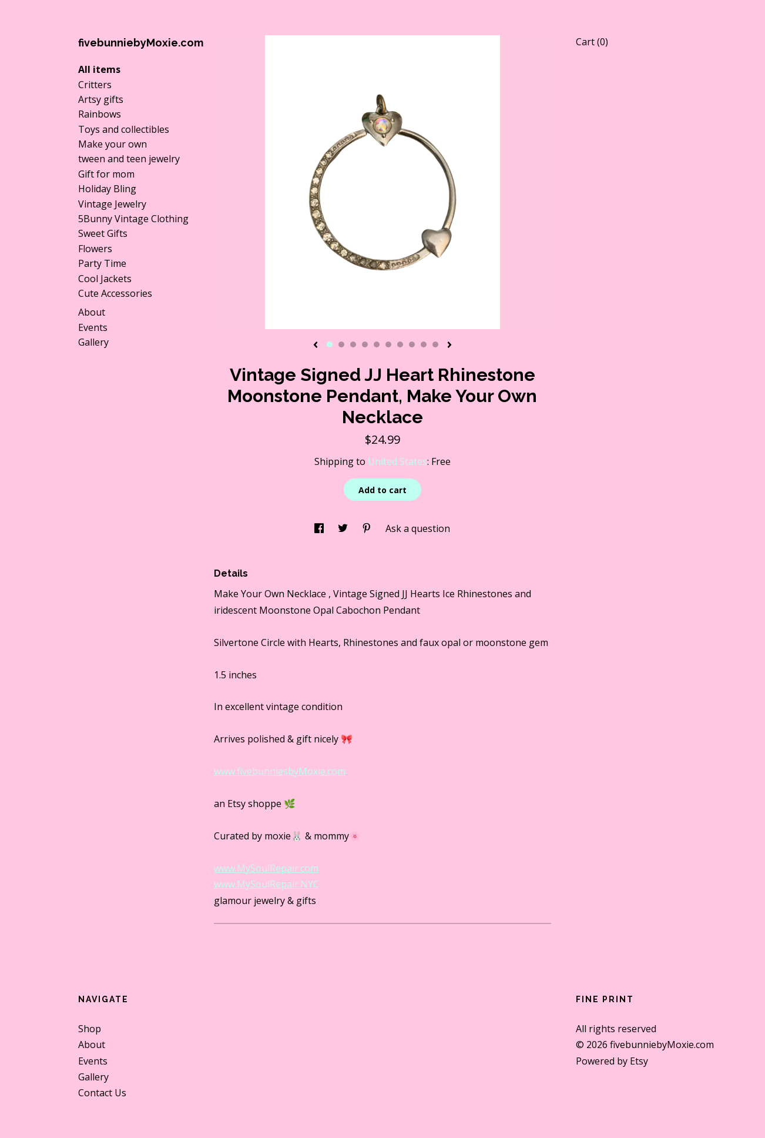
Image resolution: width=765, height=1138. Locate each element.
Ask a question (417, 528)
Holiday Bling (107, 188)
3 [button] (353, 344)
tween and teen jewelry (129, 158)
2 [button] (341, 344)
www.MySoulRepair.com (266, 868)
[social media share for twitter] (344, 528)
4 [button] (365, 344)
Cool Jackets (105, 278)
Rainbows (99, 114)
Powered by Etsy (612, 1061)
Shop (89, 1028)
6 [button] (388, 344)
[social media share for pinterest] (368, 528)
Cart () (592, 41)
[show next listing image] (449, 346)
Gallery (93, 342)
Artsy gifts (100, 99)
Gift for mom (106, 174)
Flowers (95, 248)
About (91, 312)
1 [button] (330, 344)
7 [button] (400, 344)
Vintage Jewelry (112, 204)
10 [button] (435, 344)
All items (99, 69)
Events (93, 327)
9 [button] (424, 344)
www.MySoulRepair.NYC (266, 884)
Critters (95, 84)
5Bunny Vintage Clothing (133, 218)
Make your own (112, 144)
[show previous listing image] (315, 346)
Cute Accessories (115, 293)
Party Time (102, 263)
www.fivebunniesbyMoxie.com (279, 771)
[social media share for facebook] (320, 528)
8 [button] (412, 344)
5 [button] (377, 344)
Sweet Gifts (102, 233)
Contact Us (102, 1092)
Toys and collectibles (123, 129)
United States (397, 461)
